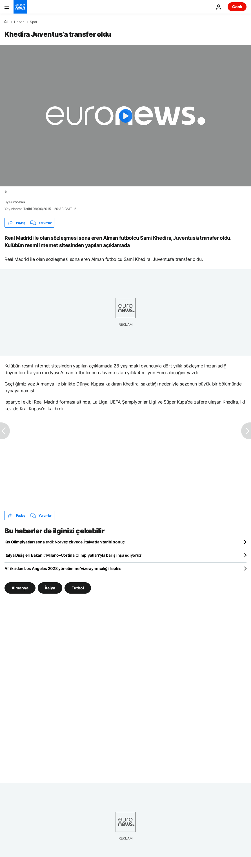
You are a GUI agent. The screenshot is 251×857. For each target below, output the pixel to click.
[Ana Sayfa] (6, 22)
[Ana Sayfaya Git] (20, 7)
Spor (33, 22)
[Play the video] (125, 115)
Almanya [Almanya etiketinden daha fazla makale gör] (20, 587)
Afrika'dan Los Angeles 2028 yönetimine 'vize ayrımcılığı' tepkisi (64, 568)
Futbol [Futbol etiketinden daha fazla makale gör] (78, 587)
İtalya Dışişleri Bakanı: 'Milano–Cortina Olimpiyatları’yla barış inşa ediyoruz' (73, 555)
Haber (19, 22)
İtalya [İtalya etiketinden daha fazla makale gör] (50, 587)
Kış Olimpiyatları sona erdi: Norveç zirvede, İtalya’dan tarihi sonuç (65, 541)
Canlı (237, 6)
